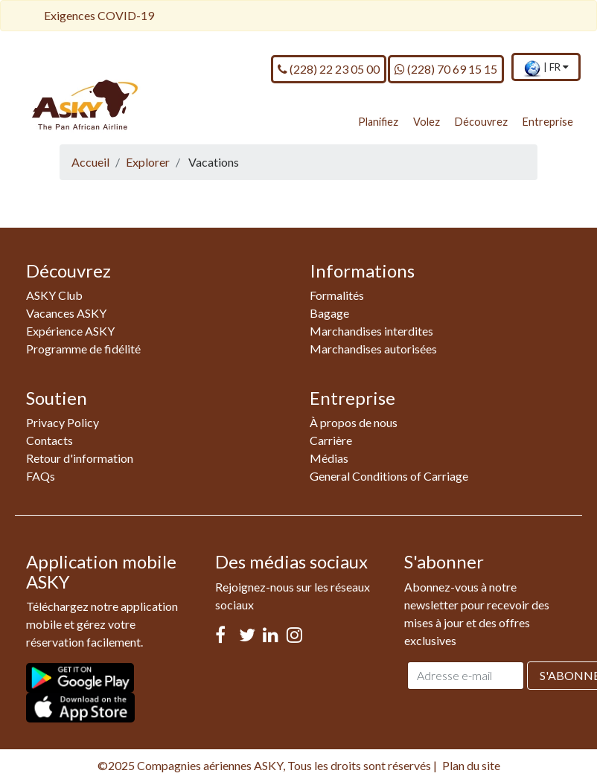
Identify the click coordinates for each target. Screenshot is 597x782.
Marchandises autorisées (373, 349)
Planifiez (378, 121)
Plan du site (471, 765)
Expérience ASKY (70, 331)
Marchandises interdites (371, 331)
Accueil (90, 162)
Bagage (329, 313)
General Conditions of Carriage (389, 476)
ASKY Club (54, 295)
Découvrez (481, 121)
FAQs (40, 476)
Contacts (49, 440)
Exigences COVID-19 (99, 15)
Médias (329, 458)
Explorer (148, 162)
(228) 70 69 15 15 (446, 68)
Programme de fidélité (83, 349)
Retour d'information (79, 458)
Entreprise (548, 121)
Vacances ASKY (66, 313)
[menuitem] (546, 68)
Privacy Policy (62, 422)
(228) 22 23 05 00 (329, 68)
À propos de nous (354, 422)
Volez (426, 121)
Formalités (337, 295)
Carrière (331, 440)
